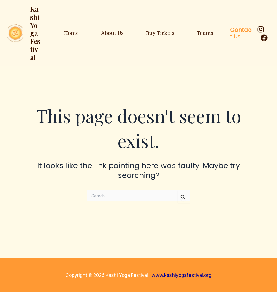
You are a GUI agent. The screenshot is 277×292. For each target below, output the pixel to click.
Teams (205, 33)
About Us (112, 33)
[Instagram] (260, 29)
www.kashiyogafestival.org (181, 275)
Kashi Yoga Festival (35, 33)
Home (71, 33)
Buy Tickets (160, 33)
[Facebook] (264, 37)
